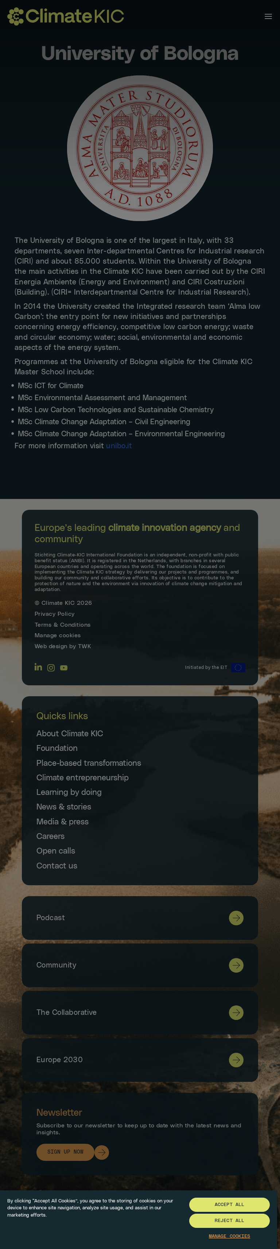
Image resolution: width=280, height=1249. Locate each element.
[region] (138, 1219)
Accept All (229, 1204)
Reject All (229, 1220)
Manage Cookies (229, 1236)
